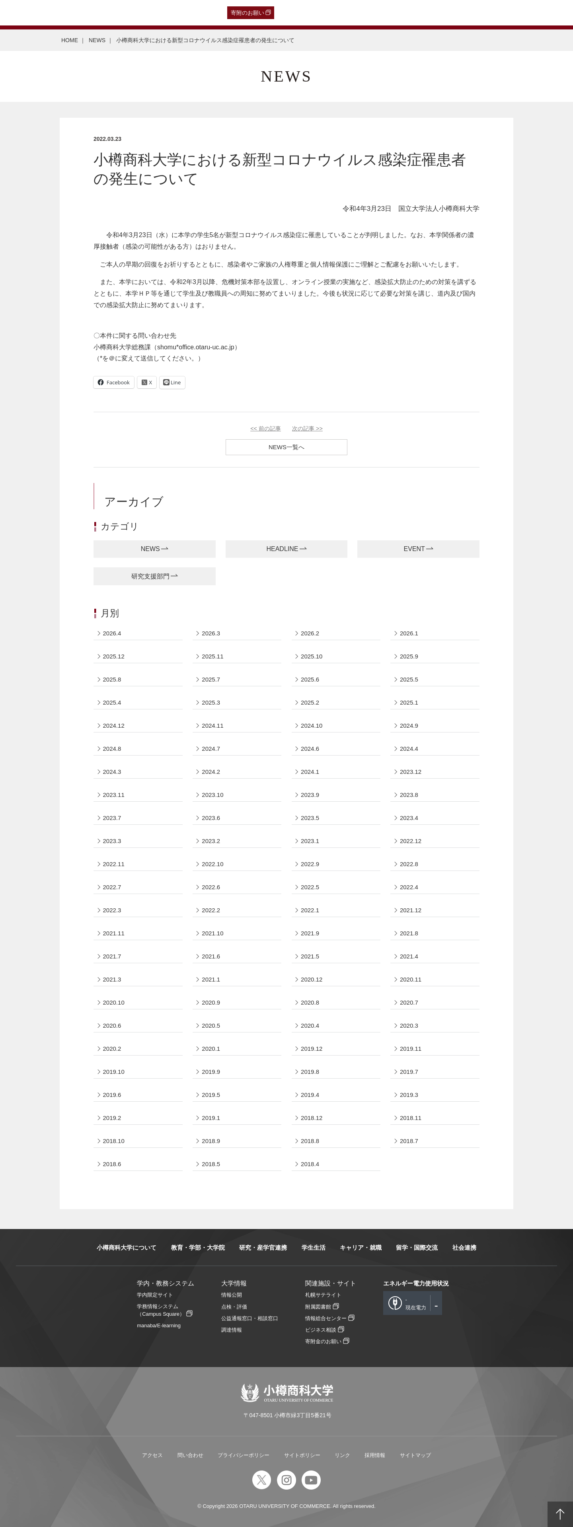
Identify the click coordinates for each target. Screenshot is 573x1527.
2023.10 (212, 794)
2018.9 (211, 1140)
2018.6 (112, 1164)
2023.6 (211, 817)
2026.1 (409, 633)
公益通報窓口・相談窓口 (249, 1318)
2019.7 (409, 1071)
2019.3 (409, 1094)
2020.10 (114, 1002)
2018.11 (410, 1117)
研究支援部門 (150, 576)
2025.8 (112, 679)
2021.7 (112, 956)
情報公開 (231, 1295)
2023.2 (211, 841)
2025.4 (112, 702)
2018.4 (310, 1164)
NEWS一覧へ (286, 447)
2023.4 (409, 817)
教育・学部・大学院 (198, 1247)
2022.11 (114, 864)
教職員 (158, 13)
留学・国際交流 (417, 1247)
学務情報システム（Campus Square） (161, 1310)
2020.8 (310, 1002)
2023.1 (310, 841)
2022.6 (211, 887)
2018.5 (211, 1164)
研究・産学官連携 (263, 1247)
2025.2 (310, 702)
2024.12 (114, 725)
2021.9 (310, 933)
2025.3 (211, 702)
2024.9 (409, 725)
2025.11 (212, 656)
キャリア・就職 (361, 1247)
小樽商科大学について (126, 1247)
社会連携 (464, 1247)
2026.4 (112, 633)
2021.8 (409, 933)
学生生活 (313, 1247)
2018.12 (311, 1117)
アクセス (152, 1455)
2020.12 (311, 979)
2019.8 (310, 1071)
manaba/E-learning (159, 1325)
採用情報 (374, 1455)
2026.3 (211, 633)
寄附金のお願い (323, 1341)
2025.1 (409, 702)
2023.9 (310, 794)
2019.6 (112, 1094)
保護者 (111, 13)
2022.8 (409, 864)
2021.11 (114, 933)
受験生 (23, 13)
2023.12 (410, 771)
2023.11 (114, 794)
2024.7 (211, 748)
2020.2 (112, 1048)
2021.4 (409, 956)
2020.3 (409, 1025)
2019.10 (114, 1071)
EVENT (414, 548)
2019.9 (211, 1071)
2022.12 (410, 841)
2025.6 (310, 679)
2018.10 (114, 1140)
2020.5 (211, 1025)
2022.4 (409, 887)
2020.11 (410, 979)
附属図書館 (318, 1307)
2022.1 (310, 910)
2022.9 (310, 864)
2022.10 (212, 864)
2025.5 (409, 679)
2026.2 (310, 633)
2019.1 (211, 1117)
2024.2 (211, 771)
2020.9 (211, 1002)
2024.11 (212, 725)
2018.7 (409, 1140)
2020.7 (409, 1002)
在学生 (134, 13)
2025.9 (409, 656)
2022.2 (211, 910)
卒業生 (53, 13)
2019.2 (112, 1117)
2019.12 (311, 1048)
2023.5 (310, 817)
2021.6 (211, 956)
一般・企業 (82, 13)
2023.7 (112, 817)
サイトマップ (415, 1455)
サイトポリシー (302, 1455)
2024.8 (112, 748)
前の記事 (265, 428)
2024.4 (409, 748)
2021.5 (310, 956)
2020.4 (310, 1025)
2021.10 (212, 933)
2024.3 (112, 771)
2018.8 (310, 1140)
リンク (342, 1455)
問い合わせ (190, 1455)
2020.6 (112, 1025)
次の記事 (307, 428)
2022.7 (112, 887)
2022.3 (112, 910)
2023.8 (409, 794)
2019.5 (211, 1094)
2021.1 (211, 979)
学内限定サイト (155, 1295)
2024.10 (311, 725)
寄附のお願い (247, 13)
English (182, 13)
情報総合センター (326, 1318)
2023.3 (112, 841)
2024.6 (310, 748)
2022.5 (310, 887)
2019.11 (410, 1048)
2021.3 (112, 979)
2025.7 (211, 679)
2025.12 (114, 656)
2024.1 (310, 771)
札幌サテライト (323, 1295)
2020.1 (211, 1048)
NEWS (97, 40)
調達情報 (231, 1330)
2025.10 (311, 656)
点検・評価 (234, 1307)
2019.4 (310, 1094)
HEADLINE (282, 548)
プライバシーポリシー (243, 1455)
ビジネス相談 (320, 1330)
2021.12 (410, 910)
